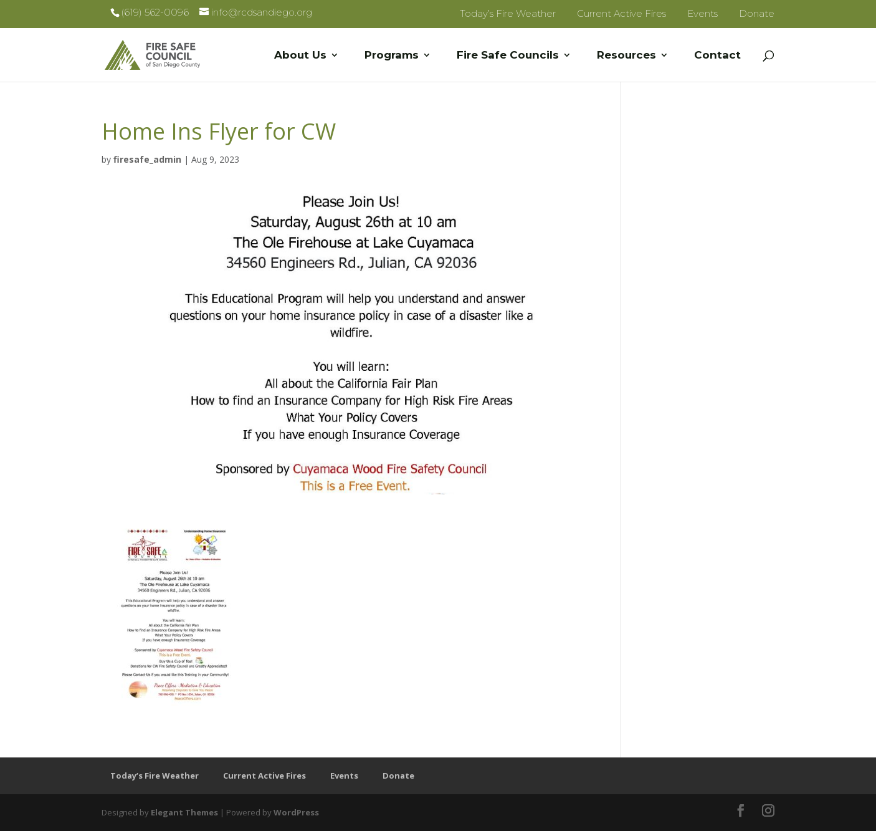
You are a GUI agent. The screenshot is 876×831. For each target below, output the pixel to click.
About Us (300, 55)
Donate (756, 13)
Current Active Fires (621, 13)
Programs (391, 55)
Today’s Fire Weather (508, 13)
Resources (626, 55)
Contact (717, 55)
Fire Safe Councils (508, 55)
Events (702, 13)
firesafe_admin (147, 159)
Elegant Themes (184, 812)
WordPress (296, 812)
